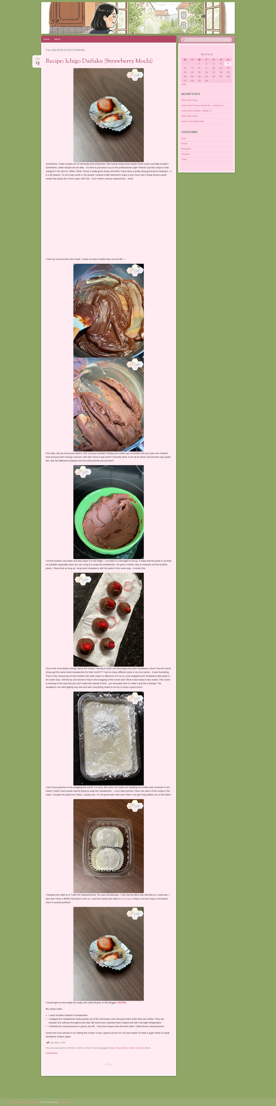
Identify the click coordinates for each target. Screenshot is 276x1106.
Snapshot (185, 154)
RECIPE (122, 1002)
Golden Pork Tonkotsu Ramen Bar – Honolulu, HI (202, 105)
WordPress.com (64, 1102)
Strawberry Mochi (142, 1048)
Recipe (94, 1048)
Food (88, 1048)
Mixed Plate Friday (189, 100)
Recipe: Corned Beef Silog (192, 121)
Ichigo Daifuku (122, 1048)
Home (46, 39)
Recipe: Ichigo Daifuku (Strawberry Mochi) (99, 61)
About (57, 39)
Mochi (131, 1048)
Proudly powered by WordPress (25, 1102)
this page (126, 898)
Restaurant (186, 149)
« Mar (183, 84)
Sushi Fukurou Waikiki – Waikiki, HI (196, 111)
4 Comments (51, 1053)
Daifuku (111, 1048)
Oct (38, 60)
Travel (184, 159)
